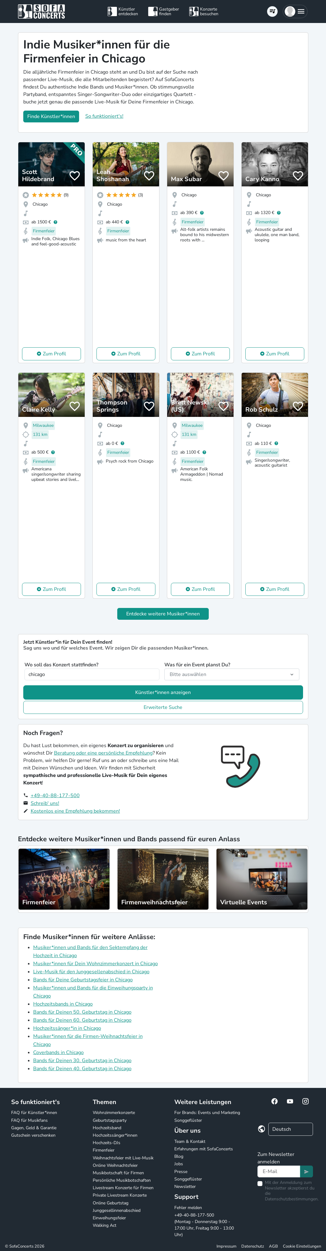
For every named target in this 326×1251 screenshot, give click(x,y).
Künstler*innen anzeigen (163, 692)
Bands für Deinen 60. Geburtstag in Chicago (82, 1020)
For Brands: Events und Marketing (207, 1113)
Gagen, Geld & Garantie (33, 1128)
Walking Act (104, 1225)
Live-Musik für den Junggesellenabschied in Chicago (91, 971)
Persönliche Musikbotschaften (122, 1180)
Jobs (178, 1164)
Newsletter (185, 1186)
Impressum (226, 1246)
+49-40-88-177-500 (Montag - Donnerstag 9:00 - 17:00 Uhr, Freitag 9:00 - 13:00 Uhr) (204, 1225)
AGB (273, 1246)
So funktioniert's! (104, 116)
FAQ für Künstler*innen (34, 1113)
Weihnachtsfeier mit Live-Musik (123, 1158)
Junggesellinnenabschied (117, 1210)
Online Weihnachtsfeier (115, 1165)
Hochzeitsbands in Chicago (63, 1004)
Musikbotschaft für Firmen (118, 1173)
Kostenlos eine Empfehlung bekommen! (75, 811)
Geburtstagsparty (110, 1120)
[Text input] (278, 1171)
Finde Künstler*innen (51, 116)
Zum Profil (54, 353)
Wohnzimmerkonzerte (114, 1113)
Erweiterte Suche (163, 707)
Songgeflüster (188, 1120)
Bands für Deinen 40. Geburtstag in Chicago (82, 1068)
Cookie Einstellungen (302, 1246)
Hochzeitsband (107, 1128)
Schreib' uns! (45, 803)
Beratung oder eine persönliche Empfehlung (103, 753)
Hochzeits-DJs (106, 1143)
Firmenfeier (103, 1150)
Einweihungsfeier (109, 1218)
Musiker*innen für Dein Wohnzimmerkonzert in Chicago (95, 963)
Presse (180, 1172)
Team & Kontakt (189, 1141)
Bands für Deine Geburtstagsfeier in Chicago (83, 979)
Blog (178, 1156)
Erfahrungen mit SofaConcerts (203, 1149)
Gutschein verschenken (33, 1135)
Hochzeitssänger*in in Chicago (67, 1028)
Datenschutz (252, 1246)
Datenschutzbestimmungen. (292, 1199)
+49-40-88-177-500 (55, 795)
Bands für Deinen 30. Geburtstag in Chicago (82, 1060)
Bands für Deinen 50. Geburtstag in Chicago (82, 1012)
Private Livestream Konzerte (120, 1195)
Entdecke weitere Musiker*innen (163, 613)
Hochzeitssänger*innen (115, 1135)
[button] (295, 11)
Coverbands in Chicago (58, 1052)
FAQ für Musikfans (29, 1120)
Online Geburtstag (110, 1203)
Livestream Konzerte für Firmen (123, 1188)
